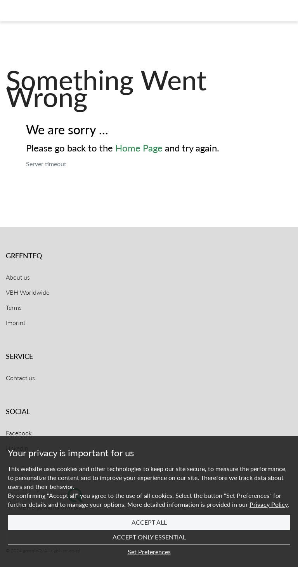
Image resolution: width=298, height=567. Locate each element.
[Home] (36, 11)
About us (18, 277)
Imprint (15, 322)
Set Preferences (149, 551)
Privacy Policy (268, 504)
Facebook (19, 433)
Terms (14, 307)
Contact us (20, 377)
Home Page (139, 147)
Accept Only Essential (149, 537)
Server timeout (46, 163)
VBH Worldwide (27, 292)
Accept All (149, 522)
